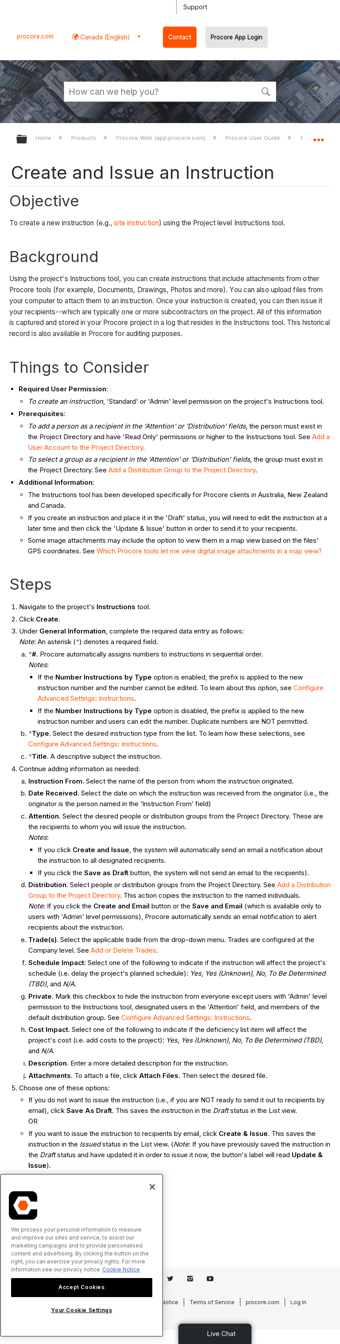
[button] (265, 90)
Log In (298, 1302)
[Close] (152, 1187)
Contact (179, 37)
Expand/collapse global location (318, 136)
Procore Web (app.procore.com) (161, 137)
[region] (81, 1255)
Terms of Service (212, 1302)
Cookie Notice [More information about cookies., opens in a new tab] (121, 1269)
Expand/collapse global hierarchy (27, 139)
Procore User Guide (253, 137)
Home (44, 137)
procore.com (35, 36)
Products (84, 137)
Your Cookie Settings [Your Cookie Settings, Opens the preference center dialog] (81, 1310)
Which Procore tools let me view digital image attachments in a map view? (209, 551)
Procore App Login (237, 37)
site (119, 223)
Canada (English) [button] (104, 37)
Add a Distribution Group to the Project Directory (181, 470)
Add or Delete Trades (123, 950)
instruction (142, 223)
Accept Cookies (81, 1287)
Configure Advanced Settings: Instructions (92, 744)
